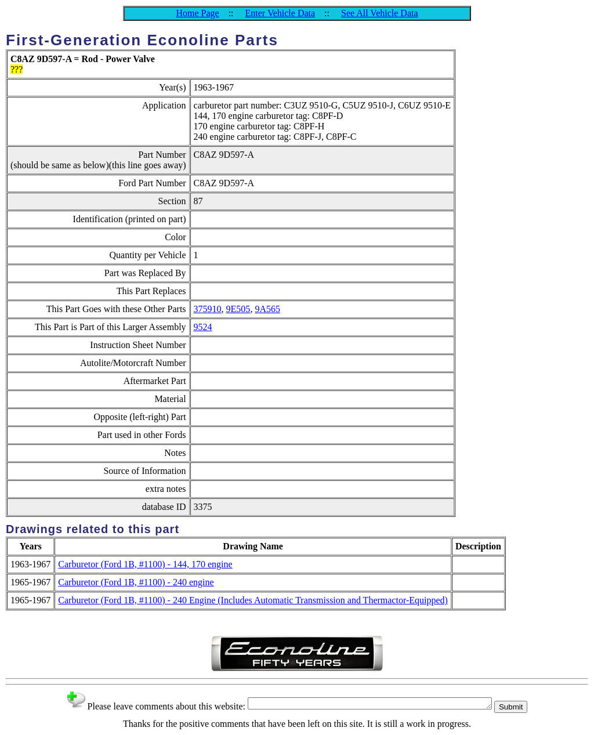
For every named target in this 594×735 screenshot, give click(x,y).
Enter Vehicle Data (280, 13)
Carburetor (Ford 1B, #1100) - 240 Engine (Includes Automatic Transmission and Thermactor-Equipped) (253, 600)
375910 (208, 309)
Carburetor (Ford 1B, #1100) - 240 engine (135, 582)
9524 (203, 327)
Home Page (197, 13)
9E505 (238, 309)
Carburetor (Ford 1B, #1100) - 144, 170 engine (145, 564)
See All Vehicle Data (379, 13)
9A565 (267, 309)
